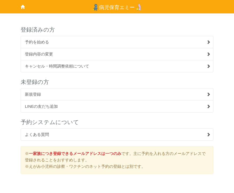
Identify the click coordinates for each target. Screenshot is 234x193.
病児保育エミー (117, 7)
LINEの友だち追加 (117, 106)
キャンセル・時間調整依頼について (117, 66)
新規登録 (117, 94)
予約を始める (117, 42)
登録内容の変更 (117, 54)
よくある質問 (117, 134)
